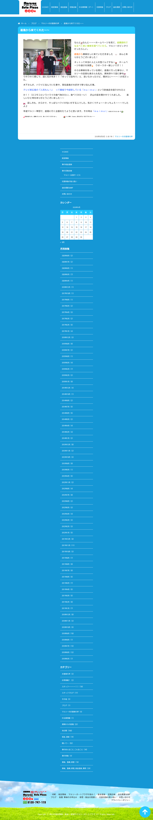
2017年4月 (65, 312)
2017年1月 (65, 331)
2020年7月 (65, 262)
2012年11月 (66, 482)
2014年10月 (66, 394)
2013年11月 (66, 451)
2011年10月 (66, 551)
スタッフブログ (68, 693)
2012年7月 (65, 495)
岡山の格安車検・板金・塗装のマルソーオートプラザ (72, 814)
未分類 (64, 731)
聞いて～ (65, 743)
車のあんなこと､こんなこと (72, 749)
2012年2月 (65, 526)
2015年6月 (65, 356)
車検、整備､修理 (68, 762)
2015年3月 (65, 369)
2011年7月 (65, 570)
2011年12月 (66, 539)
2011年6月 (65, 577)
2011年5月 (65, 583)
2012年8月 (65, 488)
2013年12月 (66, 444)
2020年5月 (65, 274)
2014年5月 (65, 419)
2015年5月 (65, 363)
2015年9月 (65, 344)
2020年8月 (65, 256)
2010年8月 (65, 640)
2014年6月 (65, 413)
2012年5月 (65, 507)
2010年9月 (65, 633)
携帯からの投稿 (68, 724)
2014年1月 (65, 438)
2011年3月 (65, 596)
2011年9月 (65, 558)
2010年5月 (65, 659)
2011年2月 (65, 602)
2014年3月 (65, 432)
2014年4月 (65, 426)
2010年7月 (65, 646)
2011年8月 (65, 564)
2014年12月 (66, 388)
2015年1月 (65, 381)
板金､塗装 (65, 737)
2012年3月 (65, 520)
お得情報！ (66, 680)
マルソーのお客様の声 (50, 23)
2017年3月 (65, 319)
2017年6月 (65, 300)
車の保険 (65, 756)
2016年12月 (66, 337)
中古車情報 (66, 718)
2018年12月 (66, 287)
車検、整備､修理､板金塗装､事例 (74, 768)
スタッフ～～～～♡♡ (70, 686)
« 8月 (62, 242)
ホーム (24, 23)
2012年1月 (65, 533)
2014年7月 (65, 407)
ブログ (34, 23)
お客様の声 (66, 674)
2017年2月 (65, 325)
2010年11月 (66, 621)
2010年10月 (66, 627)
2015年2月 (65, 375)
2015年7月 (65, 350)
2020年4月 (65, 281)
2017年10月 (66, 293)
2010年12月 (66, 614)
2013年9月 (65, 463)
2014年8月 (65, 400)
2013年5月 (65, 470)
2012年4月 (65, 514)
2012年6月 (65, 501)
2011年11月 (66, 545)
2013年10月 (66, 457)
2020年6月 (65, 268)
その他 (64, 699)
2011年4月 (65, 589)
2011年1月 (65, 608)
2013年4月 (65, 476)
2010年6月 (65, 652)
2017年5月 (65, 306)
